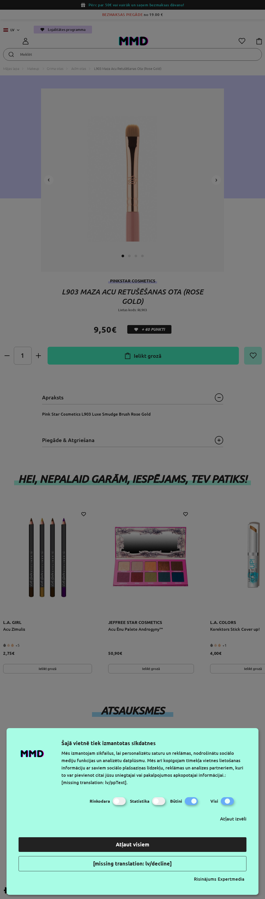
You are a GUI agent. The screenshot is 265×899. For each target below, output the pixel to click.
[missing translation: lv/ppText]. (94, 782)
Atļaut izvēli (233, 818)
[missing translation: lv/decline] (132, 864)
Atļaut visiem (132, 844)
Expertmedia (231, 878)
